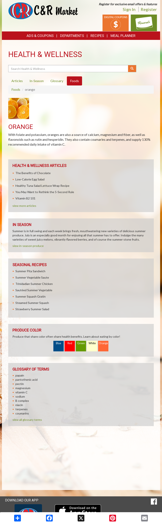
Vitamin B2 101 (25, 198)
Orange (103, 343)
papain (19, 375)
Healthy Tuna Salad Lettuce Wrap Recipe (42, 185)
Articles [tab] (17, 81)
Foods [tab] (74, 81)
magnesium (22, 388)
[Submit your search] (132, 68)
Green (81, 343)
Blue (58, 343)
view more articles (24, 205)
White (92, 343)
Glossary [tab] (56, 81)
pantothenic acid (26, 379)
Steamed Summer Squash (32, 303)
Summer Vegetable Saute (32, 277)
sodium (20, 396)
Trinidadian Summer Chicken (34, 284)
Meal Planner (123, 36)
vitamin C (21, 392)
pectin (19, 384)
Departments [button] (72, 36)
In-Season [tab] (37, 81)
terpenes (21, 409)
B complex (22, 400)
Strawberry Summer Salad (32, 309)
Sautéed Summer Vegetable (33, 290)
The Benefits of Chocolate (33, 173)
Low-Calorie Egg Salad (30, 179)
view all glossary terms (27, 419)
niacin (19, 405)
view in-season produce (28, 246)
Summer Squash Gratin (30, 296)
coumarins (22, 413)
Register (149, 9)
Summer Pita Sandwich (30, 271)
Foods (15, 89)
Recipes (97, 36)
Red (70, 343)
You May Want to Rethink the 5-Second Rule (44, 192)
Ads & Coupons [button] (40, 36)
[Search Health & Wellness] (68, 68)
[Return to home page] (43, 10)
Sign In (129, 9)
